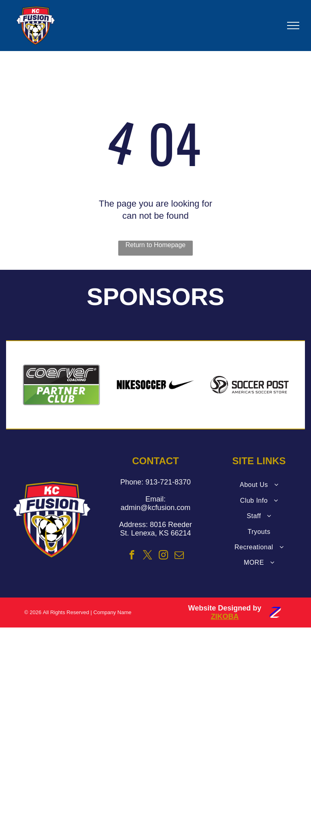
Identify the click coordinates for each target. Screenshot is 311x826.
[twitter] (148, 556)
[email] (179, 556)
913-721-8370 (168, 482)
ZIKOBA (225, 617)
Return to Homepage (156, 244)
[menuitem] (259, 485)
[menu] (293, 25)
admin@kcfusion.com (155, 508)
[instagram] (163, 556)
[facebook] (131, 556)
